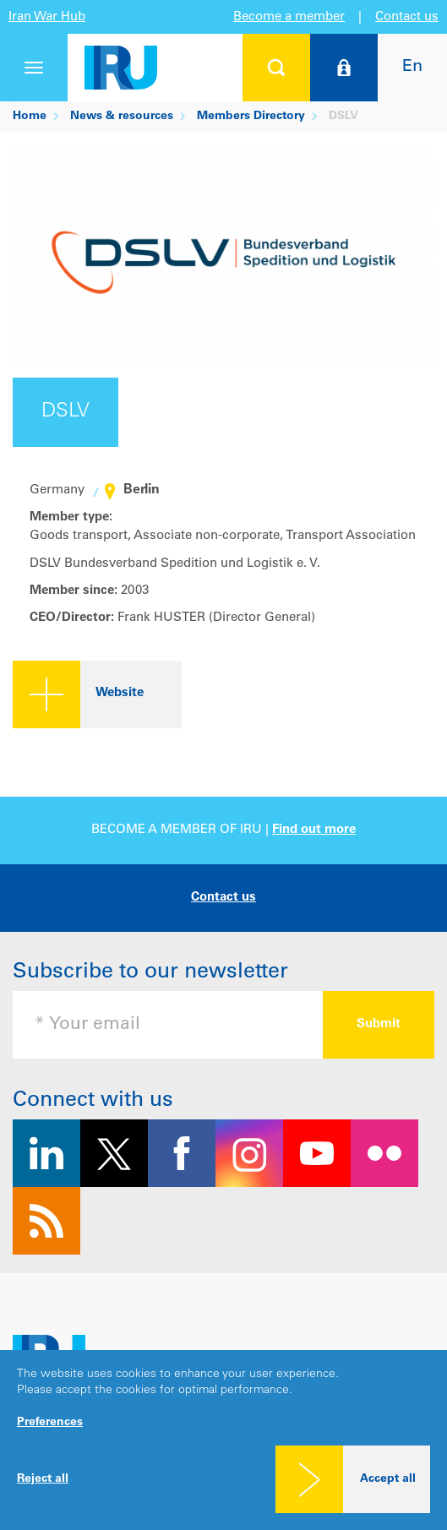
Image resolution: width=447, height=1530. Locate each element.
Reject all (42, 1479)
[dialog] (223, 1440)
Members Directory (251, 117)
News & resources (121, 117)
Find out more (314, 830)
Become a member (289, 17)
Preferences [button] (50, 1423)
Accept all (388, 1479)
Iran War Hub (46, 17)
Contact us (407, 17)
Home (29, 117)
